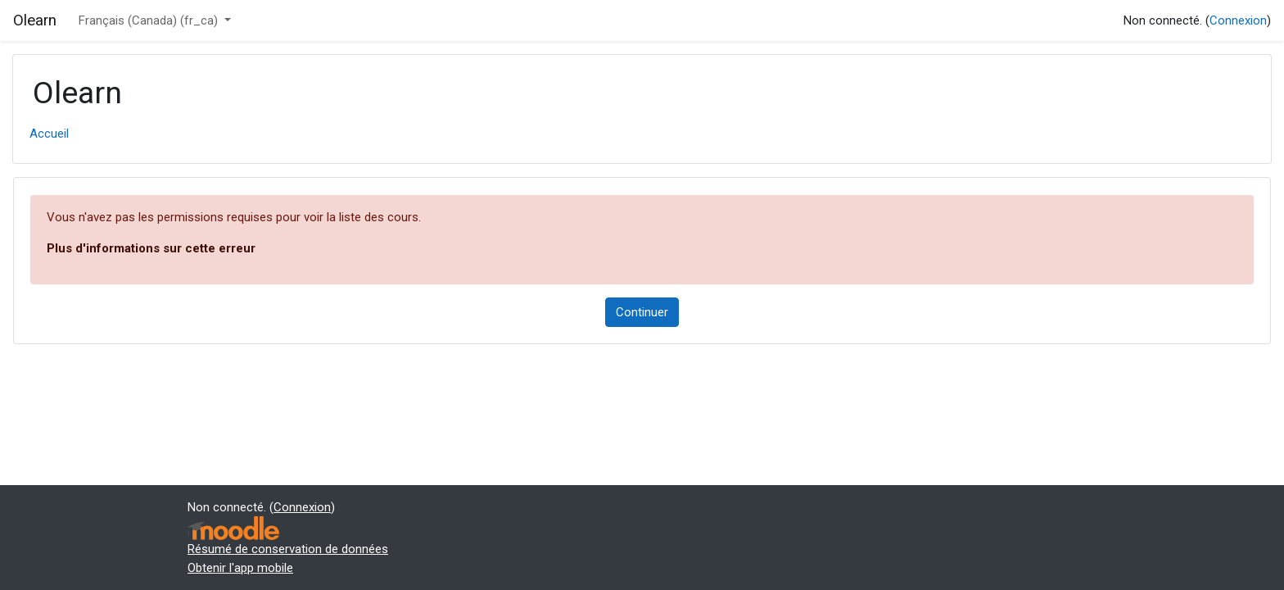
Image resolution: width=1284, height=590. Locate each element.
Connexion (1238, 20)
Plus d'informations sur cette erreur (151, 248)
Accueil (49, 133)
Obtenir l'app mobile (240, 567)
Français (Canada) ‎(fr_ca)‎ (150, 20)
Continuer (642, 312)
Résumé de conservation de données (288, 549)
